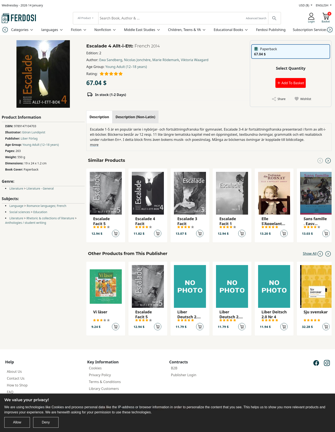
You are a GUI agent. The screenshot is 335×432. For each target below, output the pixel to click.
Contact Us (16, 378)
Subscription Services (310, 29)
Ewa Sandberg (110, 60)
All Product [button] (84, 18)
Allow (17, 422)
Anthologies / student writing (25, 223)
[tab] (99, 117)
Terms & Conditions (105, 381)
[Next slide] (330, 29)
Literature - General (40, 188)
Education (40, 212)
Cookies (95, 368)
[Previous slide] (5, 29)
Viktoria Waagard (195, 60)
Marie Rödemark (165, 60)
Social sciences (19, 212)
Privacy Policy (100, 375)
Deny (46, 422)
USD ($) (304, 5)
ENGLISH (322, 5)
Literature (16, 188)
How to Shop (17, 385)
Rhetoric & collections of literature (50, 218)
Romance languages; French (46, 206)
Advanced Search (256, 18)
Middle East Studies (139, 29)
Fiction (76, 29)
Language (16, 206)
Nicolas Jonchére (137, 60)
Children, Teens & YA (184, 29)
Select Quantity (291, 68)
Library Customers (104, 388)
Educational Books (228, 29)
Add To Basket (290, 83)
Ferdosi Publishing (270, 29)
